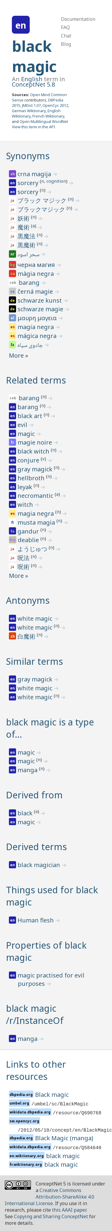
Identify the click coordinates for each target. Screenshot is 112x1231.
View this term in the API (33, 126)
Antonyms (28, 600)
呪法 (24, 558)
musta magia (37, 522)
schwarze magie (41, 309)
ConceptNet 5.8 (33, 84)
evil (23, 425)
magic (27, 434)
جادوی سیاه (30, 346)
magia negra (36, 327)
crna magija (35, 174)
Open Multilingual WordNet (44, 121)
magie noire (35, 442)
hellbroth (32, 478)
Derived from (34, 795)
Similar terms (34, 661)
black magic (34, 56)
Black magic (52, 1095)
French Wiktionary (48, 116)
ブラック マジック (43, 200)
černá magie (36, 291)
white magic (36, 618)
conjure (29, 460)
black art (31, 416)
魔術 (24, 227)
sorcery (29, 183)
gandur (29, 531)
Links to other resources (36, 1070)
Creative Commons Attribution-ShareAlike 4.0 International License (49, 1197)
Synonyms (28, 156)
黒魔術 (27, 245)
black (26, 813)
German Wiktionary (29, 110)
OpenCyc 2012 (55, 105)
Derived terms (36, 847)
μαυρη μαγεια (38, 318)
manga (28, 770)
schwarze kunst (40, 300)
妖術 (24, 218)
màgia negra (36, 274)
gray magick (36, 469)
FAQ (65, 27)
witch (26, 504)
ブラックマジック (42, 209)
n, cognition (53, 181)
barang (30, 283)
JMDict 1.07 (31, 105)
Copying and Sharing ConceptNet (51, 1216)
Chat (66, 35)
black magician (39, 865)
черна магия (37, 265)
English (31, 79)
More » (18, 355)
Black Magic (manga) (64, 1138)
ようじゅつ (33, 549)
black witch (34, 451)
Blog (66, 44)
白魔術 (27, 636)
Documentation (78, 19)
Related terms (36, 380)
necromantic (36, 496)
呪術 (24, 567)
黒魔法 (27, 236)
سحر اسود (29, 255)
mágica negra (38, 336)
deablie (29, 540)
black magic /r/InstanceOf (35, 1014)
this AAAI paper (69, 1210)
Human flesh (36, 920)
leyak (26, 487)
